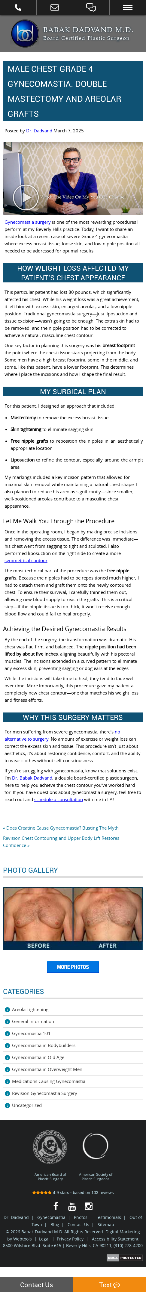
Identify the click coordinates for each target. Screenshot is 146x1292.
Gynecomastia (51, 1217)
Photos (80, 1217)
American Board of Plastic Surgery (50, 1155)
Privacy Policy (70, 1239)
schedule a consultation (58, 799)
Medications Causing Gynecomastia (48, 1081)
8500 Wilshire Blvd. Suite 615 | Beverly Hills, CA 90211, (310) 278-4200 (73, 1245)
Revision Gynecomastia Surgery (44, 1093)
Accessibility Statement (115, 1239)
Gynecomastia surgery (28, 222)
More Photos (73, 969)
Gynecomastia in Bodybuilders (43, 1045)
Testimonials (108, 1217)
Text (109, 1284)
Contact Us (78, 1224)
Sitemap (106, 1224)
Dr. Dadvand (39, 131)
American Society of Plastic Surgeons (95, 1155)
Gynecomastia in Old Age (38, 1057)
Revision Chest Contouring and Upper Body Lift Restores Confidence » (61, 841)
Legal (44, 1239)
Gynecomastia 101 (31, 1033)
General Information (33, 1021)
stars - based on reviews (73, 1192)
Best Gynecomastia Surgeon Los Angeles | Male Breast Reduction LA (24, 33)
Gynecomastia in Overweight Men (47, 1069)
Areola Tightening (30, 1009)
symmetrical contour (26, 560)
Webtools (22, 1239)
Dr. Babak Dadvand (32, 778)
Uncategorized (27, 1105)
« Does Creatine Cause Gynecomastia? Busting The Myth (61, 828)
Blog (54, 1224)
